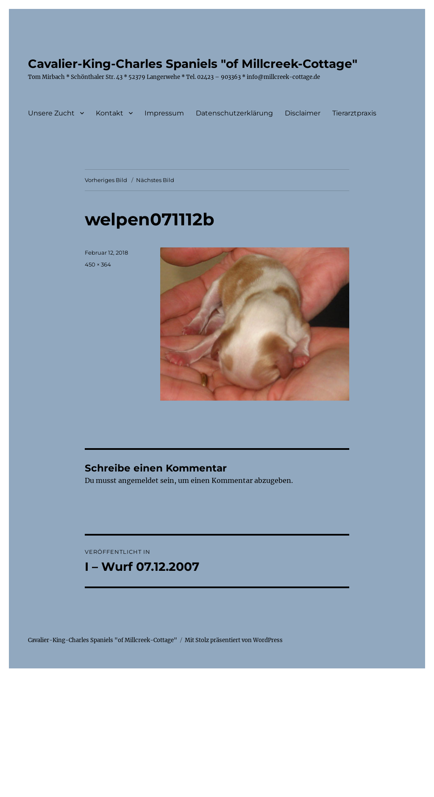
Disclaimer (302, 113)
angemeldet (138, 480)
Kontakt (109, 113)
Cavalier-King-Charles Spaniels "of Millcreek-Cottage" (192, 63)
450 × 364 (98, 264)
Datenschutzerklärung (234, 113)
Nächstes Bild (155, 180)
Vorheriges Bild (106, 180)
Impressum (164, 113)
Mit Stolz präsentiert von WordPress (234, 640)
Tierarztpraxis (354, 113)
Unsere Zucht (51, 113)
